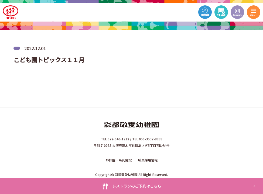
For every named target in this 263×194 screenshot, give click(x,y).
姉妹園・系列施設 (119, 160)
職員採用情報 (148, 160)
